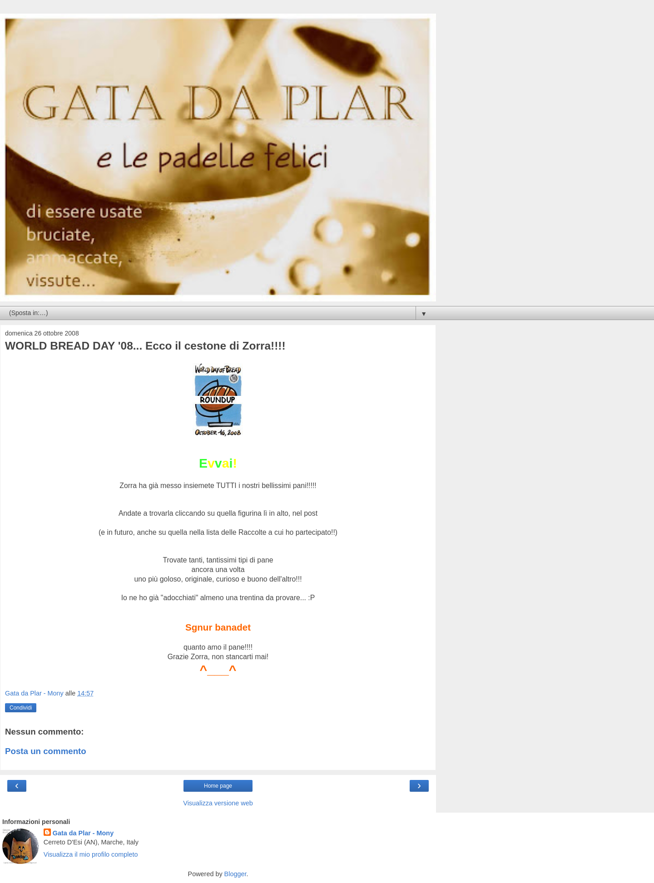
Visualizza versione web (218, 803)
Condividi (21, 708)
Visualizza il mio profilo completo (91, 854)
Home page (218, 786)
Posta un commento (45, 751)
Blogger (235, 874)
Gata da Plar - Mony (83, 833)
